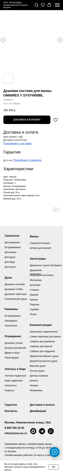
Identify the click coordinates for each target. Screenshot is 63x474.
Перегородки (12, 357)
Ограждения (13, 336)
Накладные (11, 320)
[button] (36, 5)
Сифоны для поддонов (42, 351)
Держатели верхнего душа (44, 356)
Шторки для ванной (40, 248)
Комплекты (11, 385)
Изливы (34, 385)
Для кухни (10, 267)
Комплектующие (41, 325)
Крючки (34, 299)
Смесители (12, 235)
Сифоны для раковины (42, 341)
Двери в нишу (12, 352)
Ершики (34, 294)
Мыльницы (36, 280)
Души (8, 277)
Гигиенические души (16, 299)
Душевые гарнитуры (16, 294)
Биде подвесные (14, 380)
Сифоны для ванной (41, 346)
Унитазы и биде (15, 369)
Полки (33, 314)
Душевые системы (15, 284)
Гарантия (11, 404)
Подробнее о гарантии (27, 160)
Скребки (34, 309)
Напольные (11, 325)
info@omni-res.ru (16, 433)
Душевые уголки (14, 343)
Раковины (11, 309)
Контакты (11, 411)
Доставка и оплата (42, 404)
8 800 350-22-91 (14, 427)
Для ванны (10, 252)
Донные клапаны (39, 375)
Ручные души (37, 370)
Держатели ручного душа (43, 361)
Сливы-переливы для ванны (45, 336)
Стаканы (34, 289)
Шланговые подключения (43, 331)
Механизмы (36, 390)
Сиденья (9, 390)
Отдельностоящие (40, 243)
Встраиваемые (13, 315)
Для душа (10, 257)
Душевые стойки (14, 289)
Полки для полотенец (41, 275)
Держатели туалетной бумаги (46, 265)
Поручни (34, 304)
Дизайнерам (38, 411)
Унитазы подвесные (15, 375)
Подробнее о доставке (17, 143)
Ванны (34, 236)
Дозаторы (35, 285)
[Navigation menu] (57, 5)
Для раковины (12, 242)
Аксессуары (38, 258)
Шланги (34, 380)
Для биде (10, 262)
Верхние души (38, 366)
